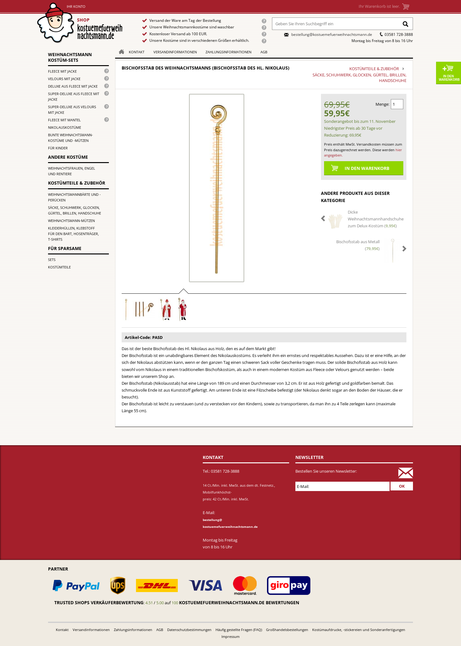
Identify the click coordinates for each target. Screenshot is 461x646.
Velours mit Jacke (64, 78)
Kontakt (136, 52)
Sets (52, 259)
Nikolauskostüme (64, 127)
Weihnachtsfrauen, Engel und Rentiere (71, 171)
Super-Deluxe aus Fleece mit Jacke (73, 96)
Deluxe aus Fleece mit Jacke (73, 86)
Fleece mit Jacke (62, 71)
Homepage (119, 51)
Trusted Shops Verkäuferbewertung (98, 602)
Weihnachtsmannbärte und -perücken (74, 197)
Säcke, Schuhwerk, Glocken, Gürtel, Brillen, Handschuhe (74, 210)
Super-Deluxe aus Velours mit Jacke (72, 109)
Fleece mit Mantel (64, 120)
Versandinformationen (175, 52)
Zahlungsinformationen (228, 52)
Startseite (81, 22)
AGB (263, 52)
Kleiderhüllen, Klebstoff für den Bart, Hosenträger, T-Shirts (73, 234)
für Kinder (58, 148)
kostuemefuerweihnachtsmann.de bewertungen (239, 602)
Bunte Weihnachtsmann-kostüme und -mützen (70, 138)
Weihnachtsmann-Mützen (71, 220)
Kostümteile (59, 267)
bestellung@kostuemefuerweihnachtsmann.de (331, 34)
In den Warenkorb (449, 78)
